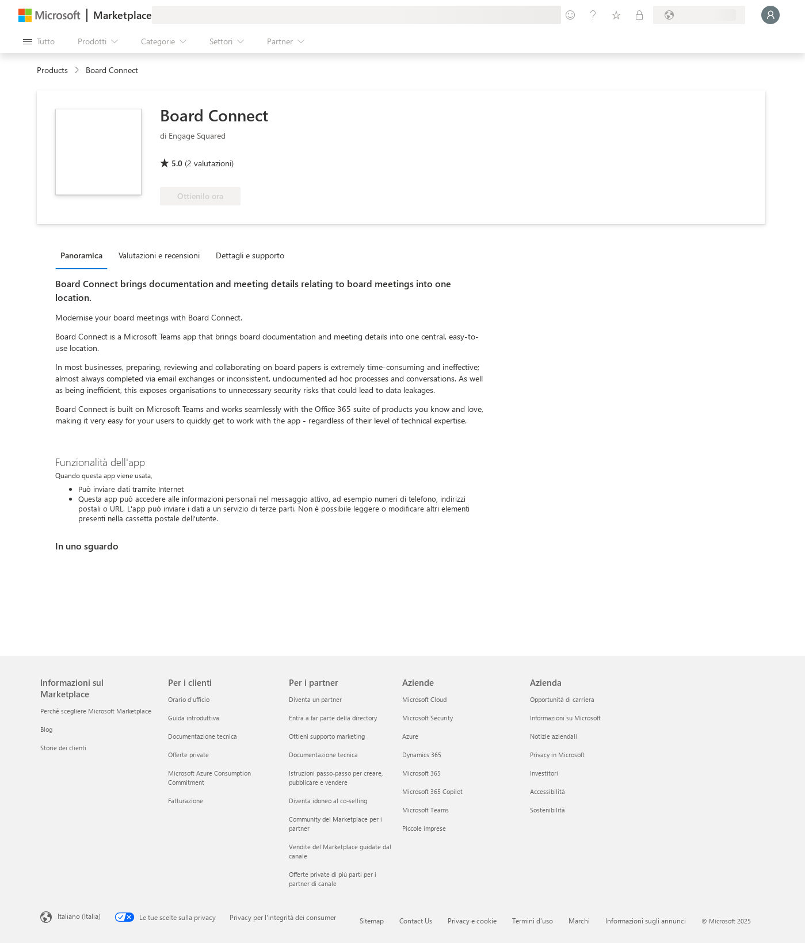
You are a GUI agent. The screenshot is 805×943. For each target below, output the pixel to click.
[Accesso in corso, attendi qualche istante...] (770, 15)
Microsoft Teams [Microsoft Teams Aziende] (425, 809)
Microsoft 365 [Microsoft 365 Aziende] (421, 773)
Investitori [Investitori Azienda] (544, 773)
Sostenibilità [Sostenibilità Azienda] (547, 809)
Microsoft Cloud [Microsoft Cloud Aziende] (424, 699)
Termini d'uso (532, 920)
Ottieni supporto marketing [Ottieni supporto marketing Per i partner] (327, 736)
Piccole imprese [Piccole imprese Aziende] (424, 828)
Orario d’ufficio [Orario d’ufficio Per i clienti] (188, 699)
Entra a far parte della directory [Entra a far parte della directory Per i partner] (333, 717)
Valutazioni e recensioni (159, 255)
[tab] (84, 255)
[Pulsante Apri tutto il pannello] (38, 41)
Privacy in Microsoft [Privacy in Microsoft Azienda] (557, 754)
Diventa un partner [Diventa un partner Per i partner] (315, 699)
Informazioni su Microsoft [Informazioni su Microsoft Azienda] (565, 717)
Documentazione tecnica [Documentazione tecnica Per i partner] (323, 754)
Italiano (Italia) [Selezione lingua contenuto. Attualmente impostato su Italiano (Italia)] (79, 916)
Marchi (579, 920)
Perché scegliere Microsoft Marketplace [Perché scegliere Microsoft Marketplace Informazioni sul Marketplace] (95, 711)
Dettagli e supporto (250, 255)
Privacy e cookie (472, 920)
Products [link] (52, 69)
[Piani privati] (639, 15)
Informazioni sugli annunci (645, 920)
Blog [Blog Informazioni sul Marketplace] (46, 729)
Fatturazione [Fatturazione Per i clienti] (185, 800)
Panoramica (81, 255)
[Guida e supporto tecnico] (593, 15)
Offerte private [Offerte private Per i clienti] (188, 754)
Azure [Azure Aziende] (410, 736)
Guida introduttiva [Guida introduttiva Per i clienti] (193, 717)
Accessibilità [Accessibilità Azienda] (547, 791)
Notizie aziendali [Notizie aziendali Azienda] (553, 736)
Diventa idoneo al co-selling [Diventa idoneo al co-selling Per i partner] (328, 800)
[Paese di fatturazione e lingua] (699, 15)
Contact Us (415, 920)
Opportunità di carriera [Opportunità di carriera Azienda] (562, 699)
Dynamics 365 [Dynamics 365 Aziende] (421, 754)
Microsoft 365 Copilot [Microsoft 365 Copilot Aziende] (432, 791)
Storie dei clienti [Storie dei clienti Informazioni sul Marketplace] (63, 747)
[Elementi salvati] (616, 15)
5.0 (176, 163)
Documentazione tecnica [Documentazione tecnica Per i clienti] (202, 736)
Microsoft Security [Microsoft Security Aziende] (427, 717)
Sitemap (372, 920)
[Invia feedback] (570, 15)
